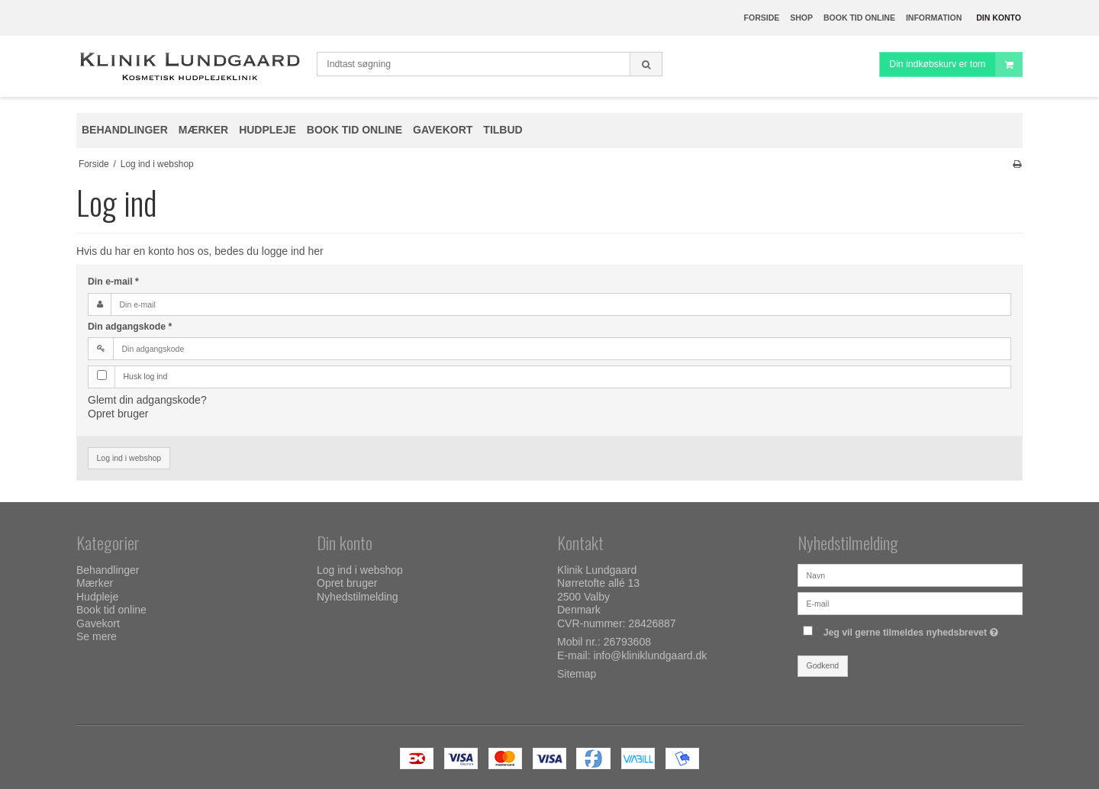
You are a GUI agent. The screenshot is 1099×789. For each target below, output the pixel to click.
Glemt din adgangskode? (147, 400)
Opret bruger (118, 413)
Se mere (96, 636)
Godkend (823, 665)
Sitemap (576, 674)
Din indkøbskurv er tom (955, 64)
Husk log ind (146, 376)
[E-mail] (910, 603)
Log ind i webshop (129, 457)
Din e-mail (113, 281)
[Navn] (910, 574)
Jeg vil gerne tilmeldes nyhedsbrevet (912, 629)
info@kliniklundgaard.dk (650, 655)
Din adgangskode (130, 326)
